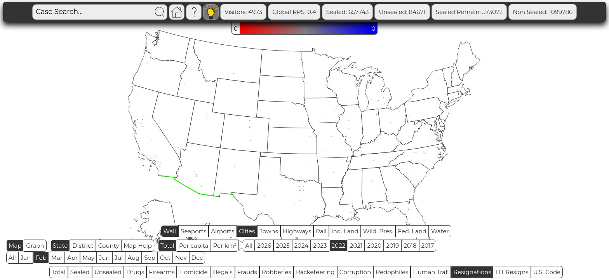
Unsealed (108, 272)
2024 (301, 245)
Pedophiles (392, 272)
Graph (35, 245)
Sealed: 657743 (347, 12)
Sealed (80, 272)
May (88, 257)
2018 (410, 245)
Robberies (276, 272)
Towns (268, 231)
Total (167, 245)
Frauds (247, 272)
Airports (222, 231)
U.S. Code (547, 272)
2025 (282, 245)
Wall (169, 231)
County (108, 245)
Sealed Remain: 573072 (469, 12)
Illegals (222, 272)
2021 (356, 245)
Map (15, 245)
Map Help (138, 245)
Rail (321, 231)
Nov (181, 257)
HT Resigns (512, 272)
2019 (392, 245)
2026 (264, 245)
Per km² (225, 245)
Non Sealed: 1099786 (542, 12)
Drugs (135, 272)
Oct (165, 257)
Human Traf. (431, 272)
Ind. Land (344, 231)
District (82, 245)
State (60, 245)
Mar (57, 257)
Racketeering (315, 272)
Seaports (193, 231)
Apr (72, 257)
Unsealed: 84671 (402, 12)
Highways (297, 231)
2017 (427, 245)
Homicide (193, 272)
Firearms (161, 272)
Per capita (194, 245)
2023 (320, 245)
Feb (40, 257)
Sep (149, 257)
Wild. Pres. (378, 231)
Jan (26, 257)
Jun (104, 257)
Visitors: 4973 (243, 12)
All (248, 245)
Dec (197, 257)
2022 (338, 245)
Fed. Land (412, 231)
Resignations (472, 272)
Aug (133, 257)
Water (440, 231)
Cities (247, 231)
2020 (374, 245)
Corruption (355, 272)
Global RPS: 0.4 (294, 12)
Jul (119, 257)
